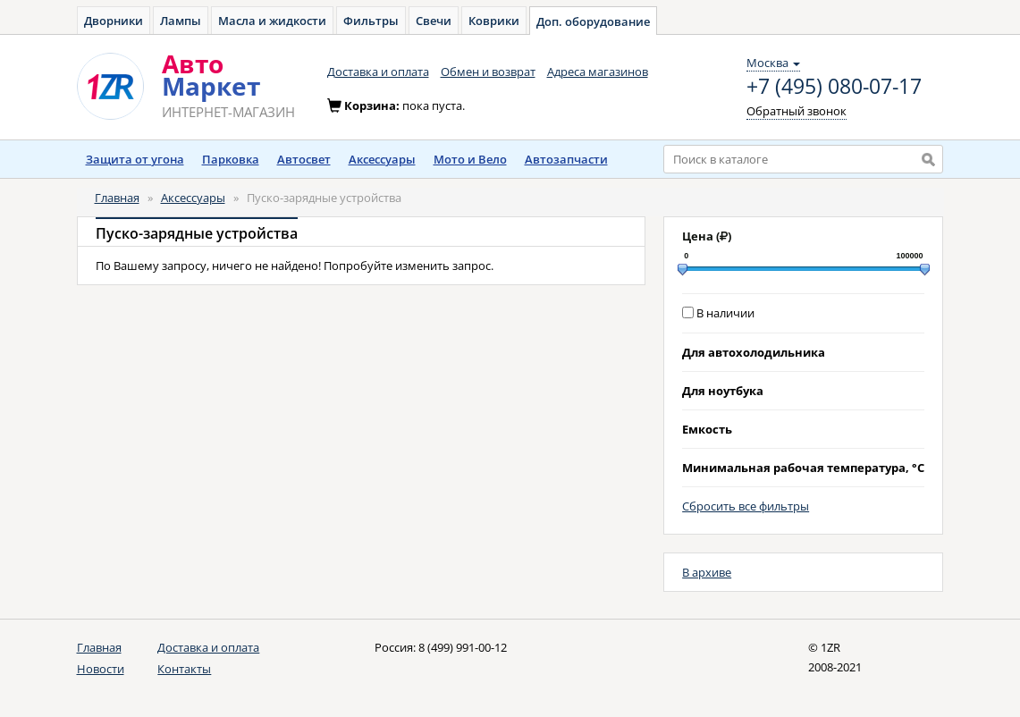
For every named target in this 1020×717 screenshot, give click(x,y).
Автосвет (304, 159)
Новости (100, 669)
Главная (117, 198)
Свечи (433, 21)
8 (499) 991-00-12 (462, 647)
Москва (773, 63)
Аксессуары (382, 159)
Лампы (180, 21)
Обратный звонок (796, 111)
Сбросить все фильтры (745, 506)
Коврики (493, 21)
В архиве (706, 572)
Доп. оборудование (593, 21)
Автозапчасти (566, 159)
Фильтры (371, 21)
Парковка (230, 159)
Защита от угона (135, 159)
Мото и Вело (470, 159)
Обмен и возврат (488, 71)
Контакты (184, 669)
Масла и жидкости (272, 21)
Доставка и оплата (378, 71)
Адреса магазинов (597, 71)
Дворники (113, 21)
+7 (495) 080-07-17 (834, 87)
